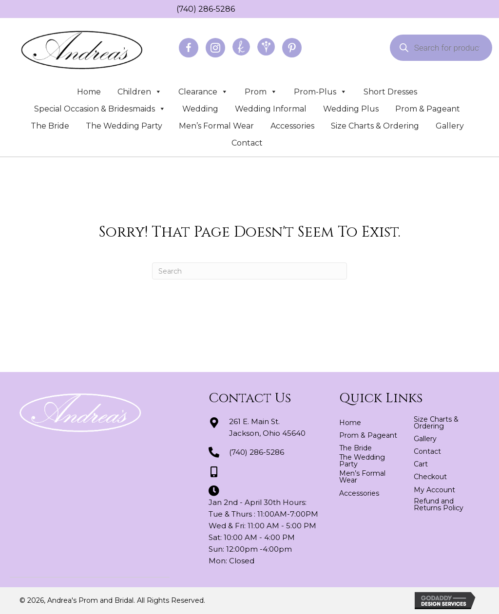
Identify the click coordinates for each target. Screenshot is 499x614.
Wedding (200, 108)
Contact (247, 143)
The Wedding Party (124, 125)
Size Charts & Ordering (375, 125)
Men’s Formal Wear (216, 125)
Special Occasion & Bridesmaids (100, 108)
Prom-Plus (320, 91)
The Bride (50, 125)
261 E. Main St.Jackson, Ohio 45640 (267, 427)
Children (139, 91)
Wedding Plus (351, 108)
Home (89, 91)
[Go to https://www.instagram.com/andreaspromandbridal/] (215, 47)
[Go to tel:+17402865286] (171, 9)
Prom (261, 91)
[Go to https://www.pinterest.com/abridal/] (292, 47)
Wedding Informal (271, 108)
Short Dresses (390, 91)
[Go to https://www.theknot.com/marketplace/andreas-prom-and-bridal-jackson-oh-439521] (241, 47)
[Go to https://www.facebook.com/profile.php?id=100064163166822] (188, 47)
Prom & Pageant (427, 108)
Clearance (203, 91)
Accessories (292, 125)
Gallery (450, 125)
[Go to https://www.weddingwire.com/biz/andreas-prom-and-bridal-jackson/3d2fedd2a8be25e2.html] (266, 47)
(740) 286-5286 (205, 9)
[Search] (249, 270)
